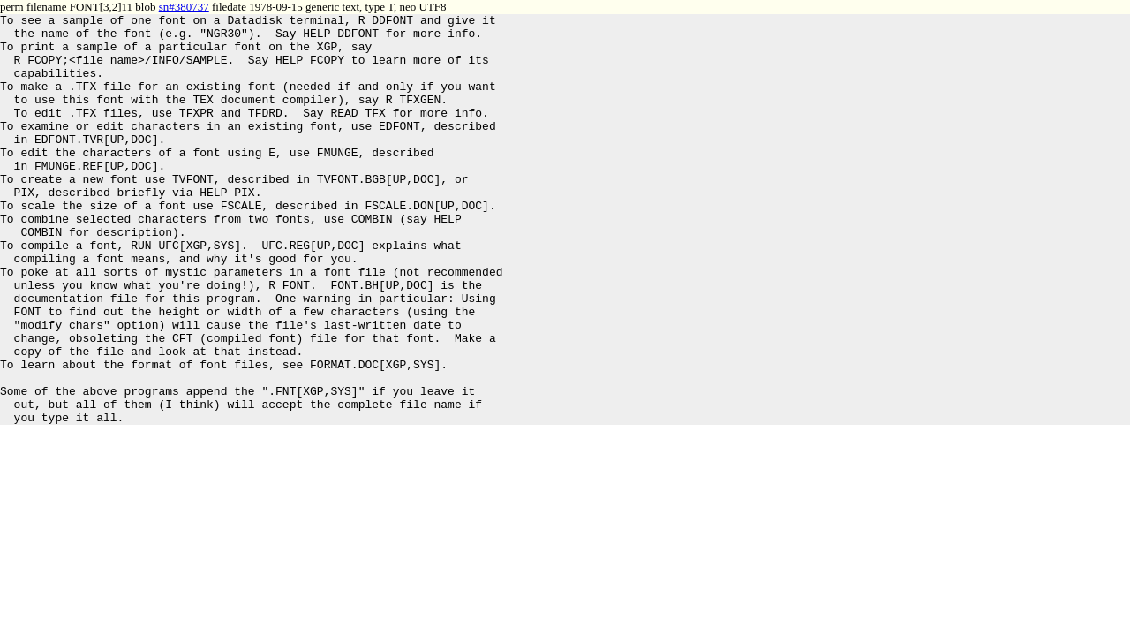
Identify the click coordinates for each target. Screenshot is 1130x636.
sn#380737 (184, 6)
